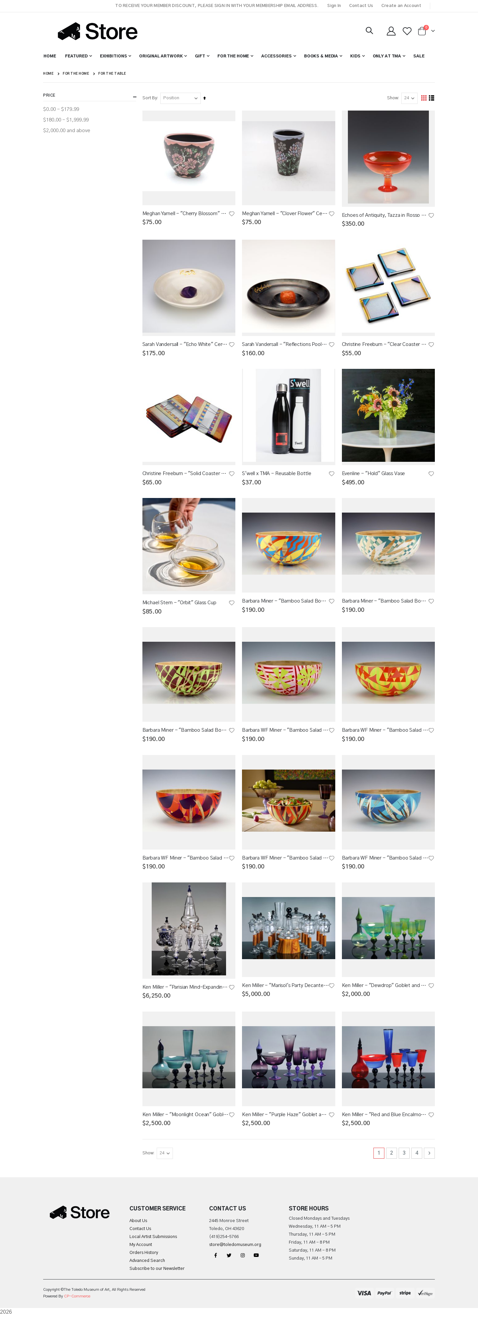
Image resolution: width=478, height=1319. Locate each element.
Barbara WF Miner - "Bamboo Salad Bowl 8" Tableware (285, 731)
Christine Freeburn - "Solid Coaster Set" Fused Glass (186, 474)
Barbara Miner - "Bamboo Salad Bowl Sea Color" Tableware (385, 602)
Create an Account (401, 6)
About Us (138, 1224)
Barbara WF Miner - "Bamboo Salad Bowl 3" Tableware (186, 859)
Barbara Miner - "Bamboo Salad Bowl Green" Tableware (186, 731)
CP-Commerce (77, 1299)
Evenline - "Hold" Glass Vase (373, 474)
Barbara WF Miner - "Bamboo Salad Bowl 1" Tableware (285, 859)
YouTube (256, 1258)
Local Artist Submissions (153, 1240)
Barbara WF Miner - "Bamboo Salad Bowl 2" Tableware (385, 859)
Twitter (229, 1258)
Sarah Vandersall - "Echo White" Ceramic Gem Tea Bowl (186, 344)
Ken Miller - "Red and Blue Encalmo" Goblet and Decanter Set (385, 1117)
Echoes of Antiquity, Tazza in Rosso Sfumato (385, 215)
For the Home (76, 73)
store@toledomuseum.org (235, 1248)
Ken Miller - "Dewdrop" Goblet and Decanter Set (385, 987)
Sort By (150, 98)
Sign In (334, 6)
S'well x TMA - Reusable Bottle (277, 474)
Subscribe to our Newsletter (157, 1272)
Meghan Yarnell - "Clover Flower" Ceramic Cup (285, 213)
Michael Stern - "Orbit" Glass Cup (180, 604)
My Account (140, 1248)
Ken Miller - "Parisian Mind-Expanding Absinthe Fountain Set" (186, 989)
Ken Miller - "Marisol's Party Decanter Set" (285, 987)
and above (66, 130)
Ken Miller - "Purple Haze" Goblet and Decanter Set (285, 1117)
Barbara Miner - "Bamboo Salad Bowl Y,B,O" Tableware (285, 602)
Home (48, 73)
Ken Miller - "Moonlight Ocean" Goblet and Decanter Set (186, 1117)
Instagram (242, 1258)
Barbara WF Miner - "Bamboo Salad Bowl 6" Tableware (385, 731)
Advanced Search (147, 1264)
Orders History (143, 1256)
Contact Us (361, 6)
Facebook (215, 1258)
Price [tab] (89, 97)
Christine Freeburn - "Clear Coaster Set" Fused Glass (385, 344)
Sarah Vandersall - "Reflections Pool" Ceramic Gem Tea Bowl (285, 344)
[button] (232, 214)
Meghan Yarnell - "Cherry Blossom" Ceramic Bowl (186, 213)
